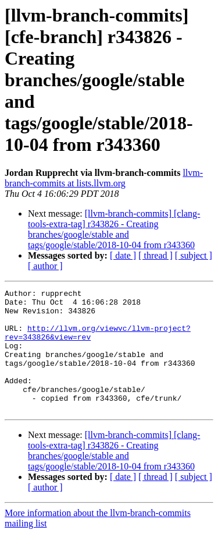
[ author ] (45, 266)
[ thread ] (155, 255)
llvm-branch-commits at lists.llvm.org (104, 178)
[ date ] (123, 255)
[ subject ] (193, 255)
